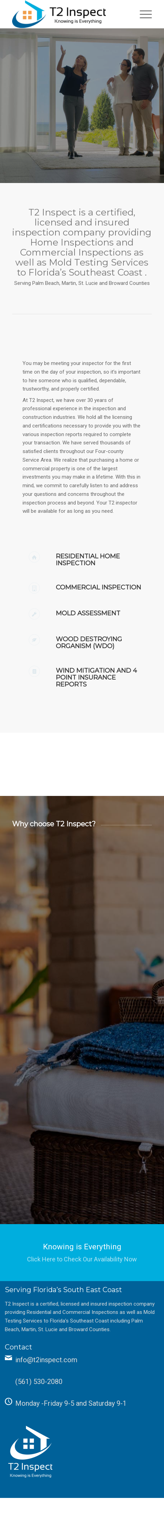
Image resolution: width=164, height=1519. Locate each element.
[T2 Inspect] (68, 14)
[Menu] (142, 14)
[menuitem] (142, 14)
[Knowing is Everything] (82, 1252)
